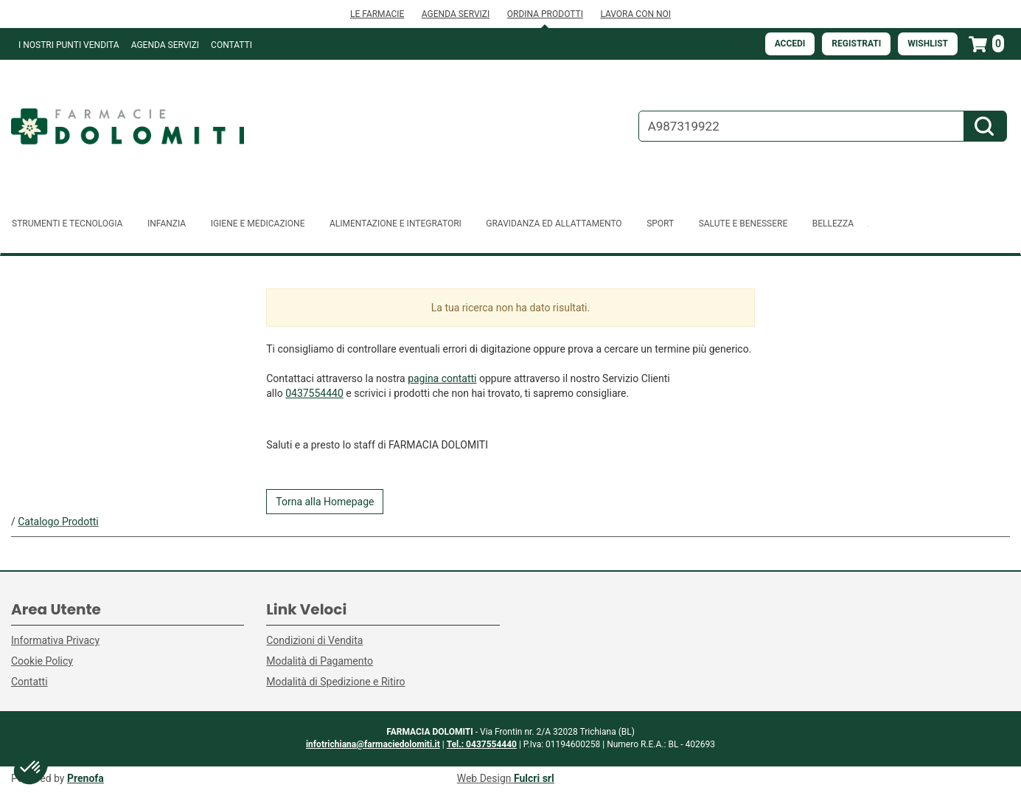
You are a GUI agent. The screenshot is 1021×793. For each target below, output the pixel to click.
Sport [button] (660, 223)
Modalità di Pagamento (319, 661)
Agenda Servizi (165, 45)
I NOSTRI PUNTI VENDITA (68, 45)
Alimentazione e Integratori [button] (395, 223)
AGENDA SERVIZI (455, 14)
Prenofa (85, 778)
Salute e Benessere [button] (743, 223)
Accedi (790, 43)
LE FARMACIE (377, 14)
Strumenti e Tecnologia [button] (67, 223)
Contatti (231, 45)
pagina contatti (442, 378)
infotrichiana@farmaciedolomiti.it (373, 744)
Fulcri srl (534, 778)
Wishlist (927, 43)
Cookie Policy (42, 661)
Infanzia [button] (166, 223)
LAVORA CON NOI (635, 14)
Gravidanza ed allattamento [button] (553, 223)
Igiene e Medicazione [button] (258, 223)
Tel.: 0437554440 (482, 744)
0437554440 (314, 393)
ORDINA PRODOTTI (545, 14)
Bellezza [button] (833, 223)
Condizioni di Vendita (314, 640)
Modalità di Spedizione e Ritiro (335, 682)
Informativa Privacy (55, 640)
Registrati (856, 43)
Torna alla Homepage (325, 502)
